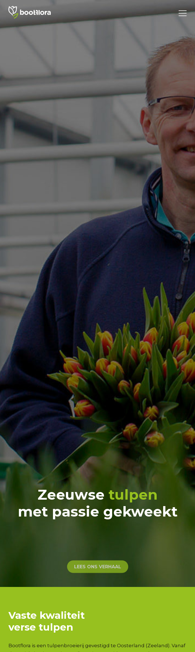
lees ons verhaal (97, 581)
